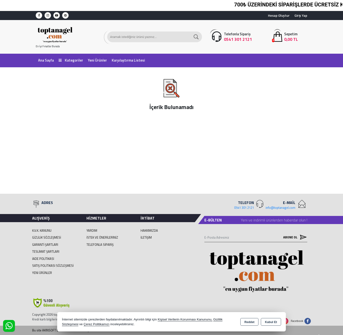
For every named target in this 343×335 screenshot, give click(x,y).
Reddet (249, 322)
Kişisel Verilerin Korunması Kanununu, (185, 319)
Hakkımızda (149, 230)
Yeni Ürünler (42, 272)
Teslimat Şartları (45, 251)
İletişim (146, 237)
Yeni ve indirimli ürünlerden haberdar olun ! (274, 220)
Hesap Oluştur (279, 15)
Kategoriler (71, 60)
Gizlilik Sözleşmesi (46, 237)
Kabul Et (271, 322)
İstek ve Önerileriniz (102, 237)
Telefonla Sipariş (100, 244)
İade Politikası (43, 258)
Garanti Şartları (45, 244)
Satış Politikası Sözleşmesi (53, 265)
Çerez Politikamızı (97, 324)
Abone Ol (294, 237)
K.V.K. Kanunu (41, 230)
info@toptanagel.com (280, 207)
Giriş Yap (300, 15)
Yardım (91, 230)
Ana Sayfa (46, 60)
